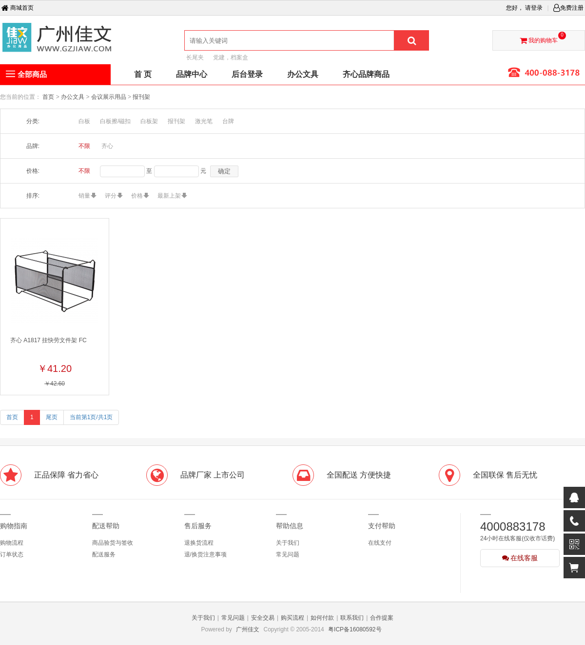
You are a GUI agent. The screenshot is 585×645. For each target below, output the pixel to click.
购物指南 (13, 526)
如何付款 (322, 617)
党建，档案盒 (230, 57)
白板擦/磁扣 (115, 121)
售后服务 (198, 526)
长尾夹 (195, 57)
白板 (84, 121)
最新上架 (169, 195)
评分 (111, 195)
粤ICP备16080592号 (354, 629)
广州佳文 (247, 629)
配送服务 (104, 554)
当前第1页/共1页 (91, 417)
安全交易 (262, 617)
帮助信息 (289, 526)
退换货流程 (199, 542)
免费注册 (568, 7)
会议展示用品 (109, 96)
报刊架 (141, 96)
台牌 (228, 121)
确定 (224, 171)
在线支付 (379, 542)
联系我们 (352, 617)
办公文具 (73, 96)
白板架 (149, 121)
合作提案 (381, 617)
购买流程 (292, 617)
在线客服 (520, 558)
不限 (84, 146)
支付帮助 (381, 526)
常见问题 (287, 554)
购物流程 (11, 542)
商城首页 (17, 7)
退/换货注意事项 (205, 554)
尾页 (52, 417)
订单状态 (11, 554)
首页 (48, 96)
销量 (84, 195)
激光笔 (204, 121)
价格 (137, 195)
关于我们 (287, 542)
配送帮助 (105, 526)
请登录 (534, 7)
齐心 (107, 146)
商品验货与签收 (112, 542)
